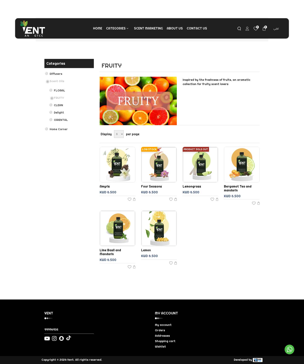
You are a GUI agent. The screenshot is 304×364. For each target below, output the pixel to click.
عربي (276, 28)
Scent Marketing (148, 28)
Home (97, 28)
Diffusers (56, 74)
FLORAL (59, 90)
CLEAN (58, 105)
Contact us (197, 28)
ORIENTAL (61, 120)
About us (175, 28)
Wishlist (160, 346)
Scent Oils (57, 81)
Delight (59, 112)
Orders (160, 330)
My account (163, 325)
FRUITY (59, 98)
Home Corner (59, 129)
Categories (117, 28)
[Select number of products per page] (119, 134)
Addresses (162, 335)
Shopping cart (165, 341)
